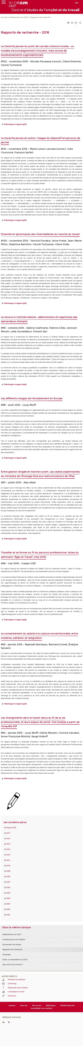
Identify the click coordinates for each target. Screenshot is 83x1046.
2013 (6, 849)
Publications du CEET (18, 17)
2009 (6, 871)
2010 (6, 866)
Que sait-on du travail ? (12, 964)
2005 (6, 893)
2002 (6, 909)
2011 (6, 860)
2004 (6, 898)
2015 (6, 838)
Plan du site (36, 1005)
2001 (6, 915)
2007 (6, 882)
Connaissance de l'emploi (13, 939)
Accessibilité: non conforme (41, 1008)
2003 (6, 904)
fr (76, 3)
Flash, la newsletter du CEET (15, 960)
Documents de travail (11, 945)
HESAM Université (67, 1005)
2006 (6, 887)
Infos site (23, 1005)
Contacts (12, 1005)
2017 (6, 833)
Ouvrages (6, 955)
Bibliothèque (51, 1005)
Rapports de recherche (41, 17)
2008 (6, 877)
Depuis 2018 (9, 828)
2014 (6, 844)
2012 (6, 855)
